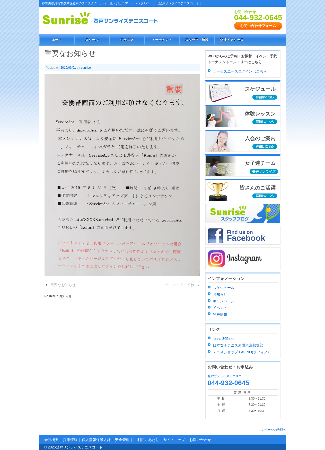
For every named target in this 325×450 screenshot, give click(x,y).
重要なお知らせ (63, 285)
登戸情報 (220, 314)
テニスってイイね (179, 285)
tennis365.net (223, 339)
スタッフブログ (243, 213)
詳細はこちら (265, 97)
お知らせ (65, 296)
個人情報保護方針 (96, 440)
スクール (92, 40)
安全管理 (122, 440)
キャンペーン (223, 301)
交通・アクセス (231, 40)
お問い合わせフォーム (258, 26)
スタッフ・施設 (196, 40)
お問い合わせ (200, 440)
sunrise (86, 67)
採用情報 (70, 440)
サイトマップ (174, 440)
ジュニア (127, 40)
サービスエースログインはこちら (240, 71)
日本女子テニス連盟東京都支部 (238, 345)
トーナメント (162, 40)
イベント (220, 308)
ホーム (57, 40)
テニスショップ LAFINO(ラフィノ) (241, 352)
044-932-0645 (258, 17)
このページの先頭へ (272, 429)
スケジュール (223, 288)
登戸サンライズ (264, 171)
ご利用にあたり (146, 440)
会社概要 (51, 440)
